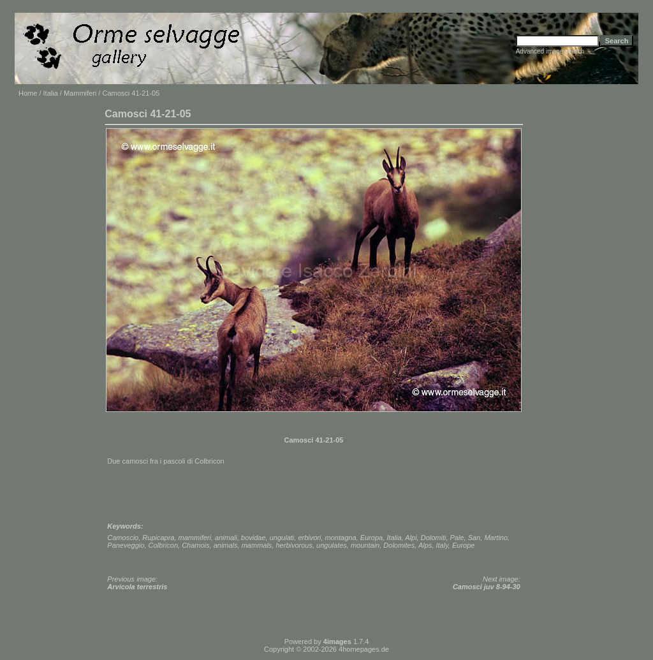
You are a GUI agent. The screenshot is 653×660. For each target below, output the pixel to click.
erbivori (309, 537)
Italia (50, 93)
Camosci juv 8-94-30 (486, 586)
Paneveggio (125, 545)
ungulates (331, 545)
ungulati (282, 537)
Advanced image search (550, 51)
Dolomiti (433, 537)
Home (27, 93)
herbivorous (293, 545)
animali (226, 537)
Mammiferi (80, 93)
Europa (371, 537)
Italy (442, 545)
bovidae (253, 537)
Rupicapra (158, 537)
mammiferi (195, 537)
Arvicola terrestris (137, 586)
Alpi (410, 537)
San (474, 537)
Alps (425, 545)
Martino (496, 537)
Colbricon (163, 545)
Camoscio (122, 537)
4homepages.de (364, 649)
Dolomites (399, 545)
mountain (365, 545)
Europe (463, 545)
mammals (257, 545)
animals (226, 545)
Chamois (195, 545)
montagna (340, 537)
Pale (457, 537)
